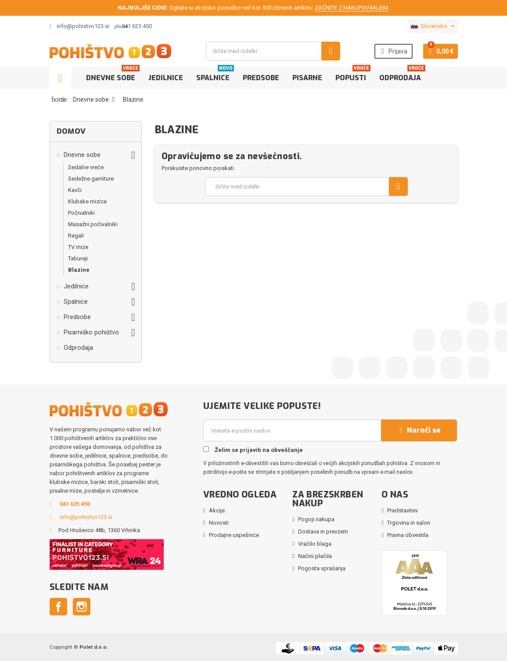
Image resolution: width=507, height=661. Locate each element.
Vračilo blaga (314, 543)
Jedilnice (165, 77)
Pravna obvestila (407, 535)
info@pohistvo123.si (79, 26)
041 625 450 (137, 26)
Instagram (81, 606)
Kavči (75, 190)
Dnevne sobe (113, 74)
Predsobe (261, 77)
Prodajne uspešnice (234, 535)
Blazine (79, 270)
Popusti (352, 74)
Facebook (58, 606)
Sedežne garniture (91, 178)
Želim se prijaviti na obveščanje (253, 449)
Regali (76, 235)
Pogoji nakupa (316, 519)
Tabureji (78, 258)
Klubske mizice (87, 201)
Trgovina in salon (408, 522)
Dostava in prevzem (323, 531)
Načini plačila (315, 556)
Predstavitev (402, 510)
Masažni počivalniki (93, 224)
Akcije (217, 510)
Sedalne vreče (86, 167)
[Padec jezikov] (432, 26)
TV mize (78, 247)
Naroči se (419, 430)
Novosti (219, 522)
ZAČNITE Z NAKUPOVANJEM (351, 7)
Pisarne (307, 77)
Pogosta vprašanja (321, 568)
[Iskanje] (273, 51)
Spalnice (215, 74)
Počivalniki (81, 213)
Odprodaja (402, 74)
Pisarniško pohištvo (91, 332)
